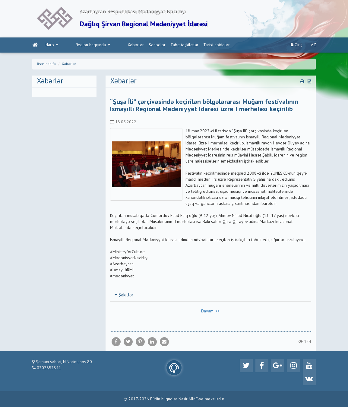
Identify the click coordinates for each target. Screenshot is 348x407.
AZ (313, 46)
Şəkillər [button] (124, 296)
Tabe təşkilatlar (159, 46)
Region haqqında (80, 46)
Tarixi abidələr (191, 46)
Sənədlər (131, 46)
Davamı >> (210, 312)
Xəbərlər (110, 46)
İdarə (51, 46)
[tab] (211, 295)
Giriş (296, 45)
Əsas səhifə (46, 64)
